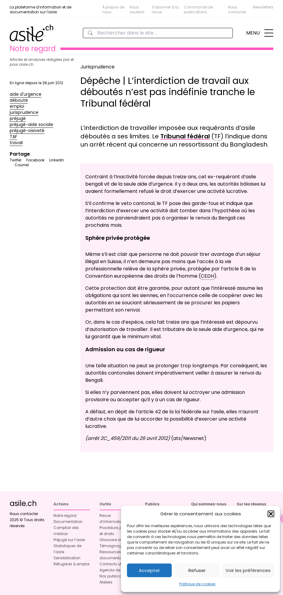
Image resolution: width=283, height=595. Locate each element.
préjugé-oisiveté (27, 130)
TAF (13, 137)
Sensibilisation (67, 557)
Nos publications (115, 576)
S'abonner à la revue (165, 10)
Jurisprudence (97, 66)
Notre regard (65, 515)
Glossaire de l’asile (116, 539)
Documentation (68, 521)
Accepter (149, 570)
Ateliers (105, 582)
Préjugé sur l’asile (69, 539)
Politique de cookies (197, 584)
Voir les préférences (248, 570)
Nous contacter (237, 10)
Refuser (197, 570)
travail (16, 143)
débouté (19, 100)
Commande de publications (198, 10)
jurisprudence (24, 112)
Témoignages (112, 545)
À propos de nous (113, 10)
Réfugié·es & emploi (71, 564)
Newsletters (263, 7)
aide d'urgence (25, 94)
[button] (271, 514)
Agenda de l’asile (115, 570)
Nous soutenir (137, 10)
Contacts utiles (113, 564)
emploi (17, 106)
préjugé (18, 118)
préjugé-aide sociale (31, 124)
